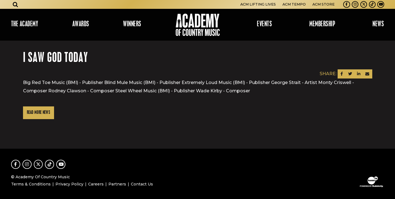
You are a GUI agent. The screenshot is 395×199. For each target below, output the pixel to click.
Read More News (38, 113)
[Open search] (15, 4)
